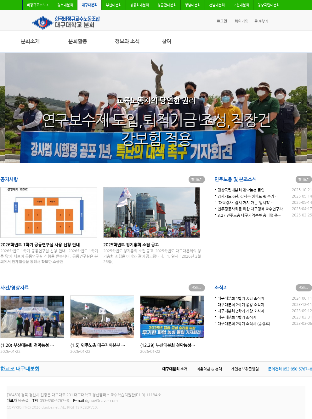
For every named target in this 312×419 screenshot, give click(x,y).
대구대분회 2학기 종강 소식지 (241, 305)
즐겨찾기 (261, 21)
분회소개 (30, 41)
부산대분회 (114, 5)
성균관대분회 (166, 5)
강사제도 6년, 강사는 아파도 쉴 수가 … (248, 196)
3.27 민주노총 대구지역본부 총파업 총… (249, 215)
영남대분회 (193, 5)
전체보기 (196, 179)
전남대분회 (217, 5)
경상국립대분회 (269, 5)
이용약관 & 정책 (209, 369)
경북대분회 (65, 5)
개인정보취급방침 (245, 369)
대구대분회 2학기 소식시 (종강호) (244, 324)
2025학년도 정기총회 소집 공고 (131, 245)
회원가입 (241, 21)
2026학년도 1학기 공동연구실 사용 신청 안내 (40, 245)
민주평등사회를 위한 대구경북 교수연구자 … (252, 209)
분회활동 (77, 41)
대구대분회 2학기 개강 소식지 (241, 311)
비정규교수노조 (38, 5)
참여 (166, 41)
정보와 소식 (127, 41)
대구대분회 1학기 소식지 (237, 317)
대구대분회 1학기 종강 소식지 (241, 299)
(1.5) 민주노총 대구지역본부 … (97, 345)
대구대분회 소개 (174, 369)
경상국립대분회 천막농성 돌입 (241, 190)
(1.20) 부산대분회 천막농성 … (27, 345)
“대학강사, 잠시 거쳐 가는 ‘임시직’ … (246, 203)
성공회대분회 (139, 5)
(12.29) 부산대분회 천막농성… (167, 345)
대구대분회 (89, 5)
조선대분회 (241, 5)
